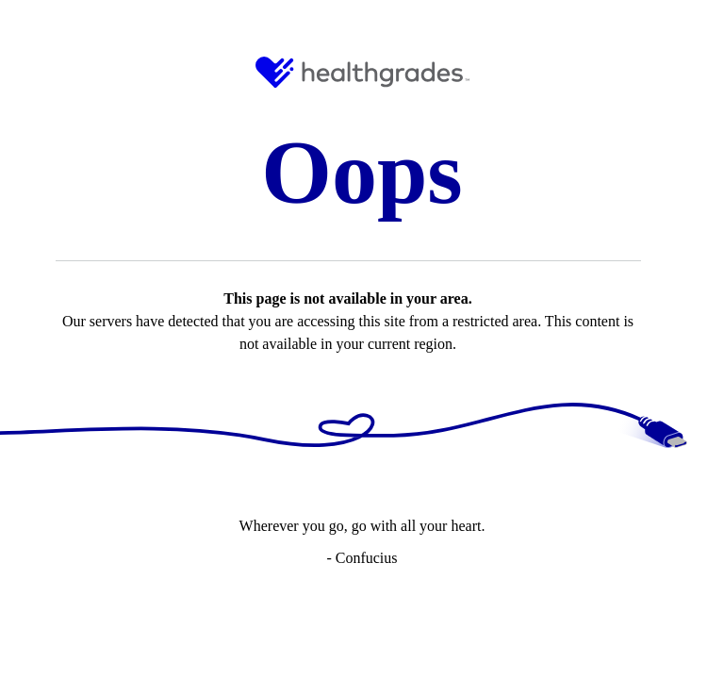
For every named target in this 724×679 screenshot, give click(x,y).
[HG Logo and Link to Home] (362, 72)
